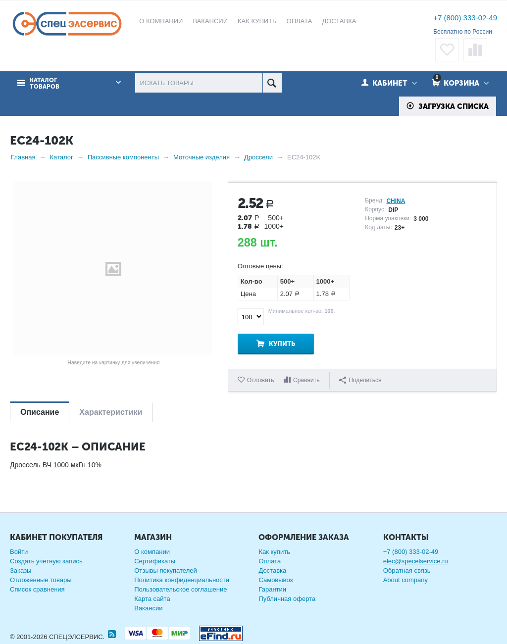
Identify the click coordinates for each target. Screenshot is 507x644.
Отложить (260, 380)
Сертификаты (154, 561)
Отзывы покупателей (165, 570)
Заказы (20, 570)
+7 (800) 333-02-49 (465, 17)
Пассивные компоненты (123, 157)
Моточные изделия (201, 157)
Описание (39, 412)
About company (405, 580)
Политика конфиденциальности (181, 580)
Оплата (269, 561)
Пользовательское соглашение (180, 589)
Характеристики (110, 412)
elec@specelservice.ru (415, 561)
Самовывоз (275, 580)
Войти (19, 551)
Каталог (61, 157)
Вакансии (148, 608)
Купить (282, 343)
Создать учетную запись (46, 561)
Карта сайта (152, 598)
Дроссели (258, 157)
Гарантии (272, 589)
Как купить (274, 551)
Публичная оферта (286, 598)
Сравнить (306, 380)
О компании (152, 551)
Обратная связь (407, 570)
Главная (23, 157)
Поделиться (360, 380)
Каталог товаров (44, 83)
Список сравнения (37, 589)
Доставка (272, 570)
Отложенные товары (41, 580)
